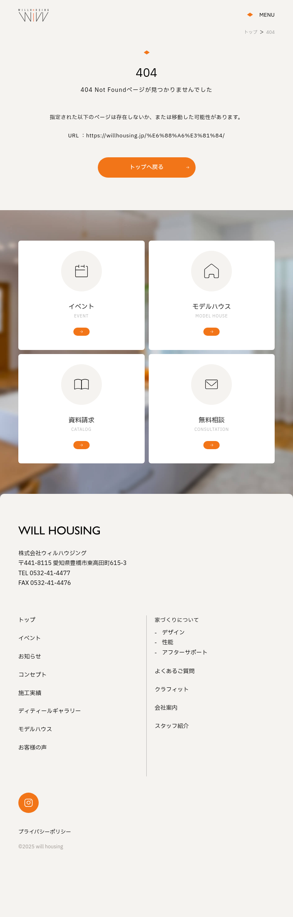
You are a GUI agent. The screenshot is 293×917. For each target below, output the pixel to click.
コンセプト (32, 675)
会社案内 (166, 708)
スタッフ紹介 (172, 726)
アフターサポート (185, 652)
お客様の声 (32, 747)
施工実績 (29, 693)
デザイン (173, 632)
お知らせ (29, 656)
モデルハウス (35, 729)
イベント (29, 638)
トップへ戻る (147, 167)
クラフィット (172, 689)
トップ (26, 620)
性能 (168, 642)
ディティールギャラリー (49, 711)
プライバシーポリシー (44, 832)
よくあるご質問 (175, 671)
